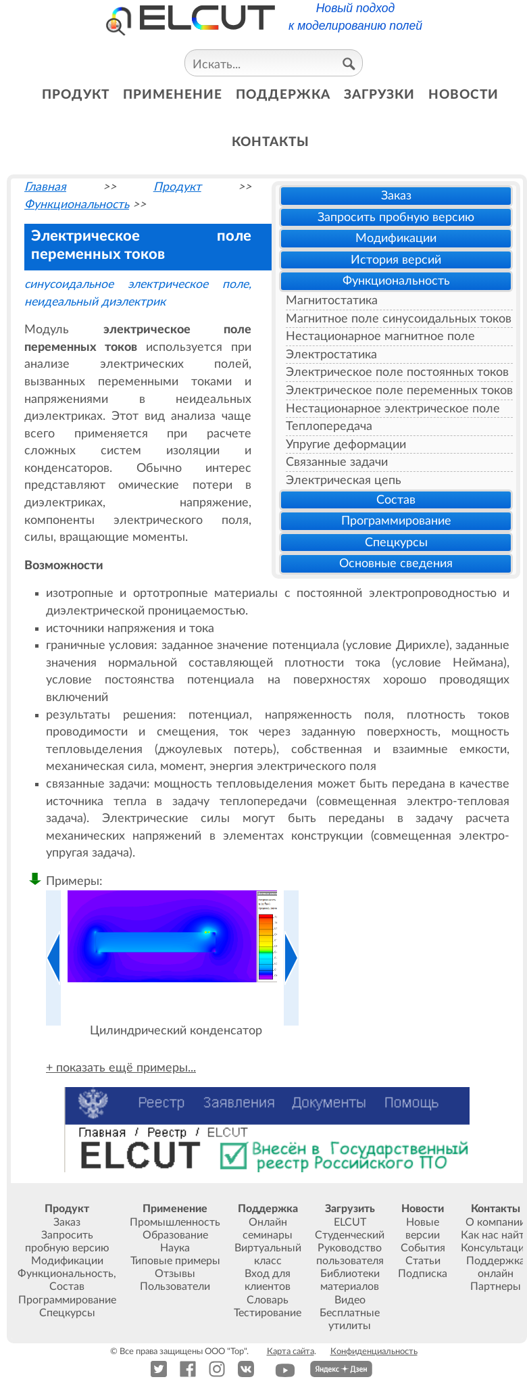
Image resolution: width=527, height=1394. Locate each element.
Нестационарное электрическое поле (393, 408)
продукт (75, 95)
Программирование (396, 521)
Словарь (267, 1300)
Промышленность (175, 1222)
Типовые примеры (175, 1260)
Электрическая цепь (343, 480)
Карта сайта (290, 1351)
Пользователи (175, 1286)
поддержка (283, 95)
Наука (175, 1248)
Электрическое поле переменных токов (399, 390)
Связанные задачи (337, 462)
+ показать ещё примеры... (121, 1068)
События (423, 1248)
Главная (45, 187)
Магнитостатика (332, 300)
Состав (396, 500)
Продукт (177, 187)
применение (172, 95)
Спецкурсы (396, 542)
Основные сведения (396, 563)
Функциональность (396, 281)
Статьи (423, 1260)
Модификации (395, 238)
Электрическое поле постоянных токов (397, 372)
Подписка (422, 1273)
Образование (175, 1235)
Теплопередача (329, 426)
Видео (350, 1300)
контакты (270, 142)
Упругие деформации (346, 444)
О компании (496, 1222)
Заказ (396, 195)
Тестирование (267, 1312)
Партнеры (495, 1286)
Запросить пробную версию (396, 217)
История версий (396, 260)
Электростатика (331, 354)
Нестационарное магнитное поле (380, 336)
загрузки (379, 95)
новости (463, 95)
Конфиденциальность (374, 1351)
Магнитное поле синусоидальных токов (398, 319)
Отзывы (175, 1273)
